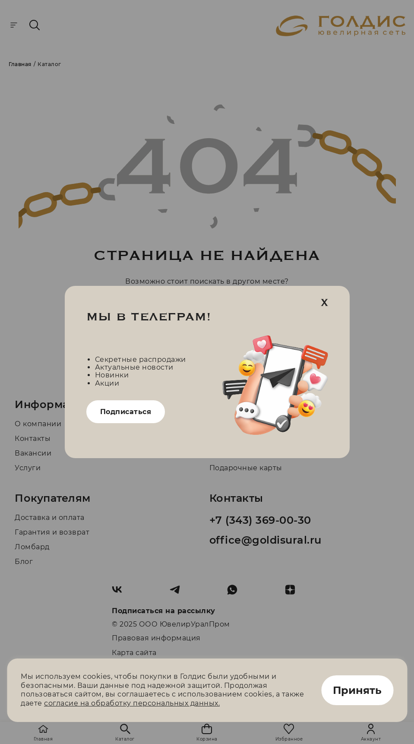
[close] (324, 303)
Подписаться (126, 412)
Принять (357, 690)
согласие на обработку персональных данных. (132, 703)
